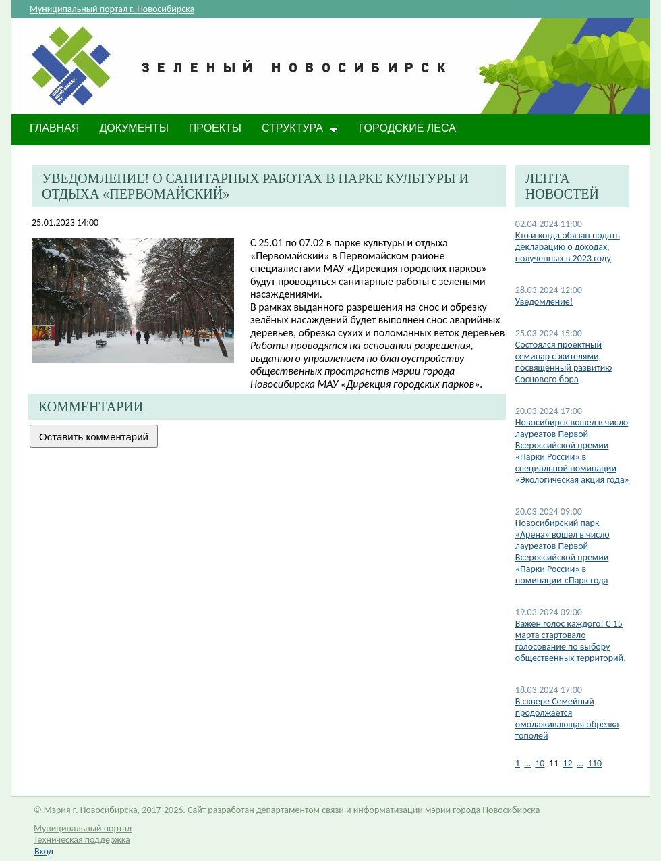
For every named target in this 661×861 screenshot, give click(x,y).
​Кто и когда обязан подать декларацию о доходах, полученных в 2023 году (567, 247)
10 (539, 763)
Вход (43, 851)
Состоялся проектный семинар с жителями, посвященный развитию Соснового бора (563, 362)
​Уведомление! (544, 301)
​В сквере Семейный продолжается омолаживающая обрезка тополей (567, 718)
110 (594, 763)
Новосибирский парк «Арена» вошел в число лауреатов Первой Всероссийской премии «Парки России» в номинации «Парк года (562, 551)
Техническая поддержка (82, 839)
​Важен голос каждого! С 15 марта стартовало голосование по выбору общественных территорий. (570, 641)
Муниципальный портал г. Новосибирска (112, 9)
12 (567, 763)
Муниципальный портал (83, 828)
